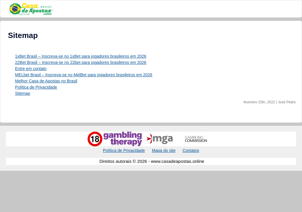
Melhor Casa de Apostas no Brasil (46, 81)
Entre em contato (31, 68)
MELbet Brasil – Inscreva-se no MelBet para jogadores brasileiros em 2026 (83, 74)
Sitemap (22, 93)
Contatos (191, 150)
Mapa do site (163, 150)
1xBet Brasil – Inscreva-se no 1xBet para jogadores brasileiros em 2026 (80, 56)
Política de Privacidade (36, 87)
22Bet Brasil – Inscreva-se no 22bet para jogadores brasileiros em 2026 (80, 62)
